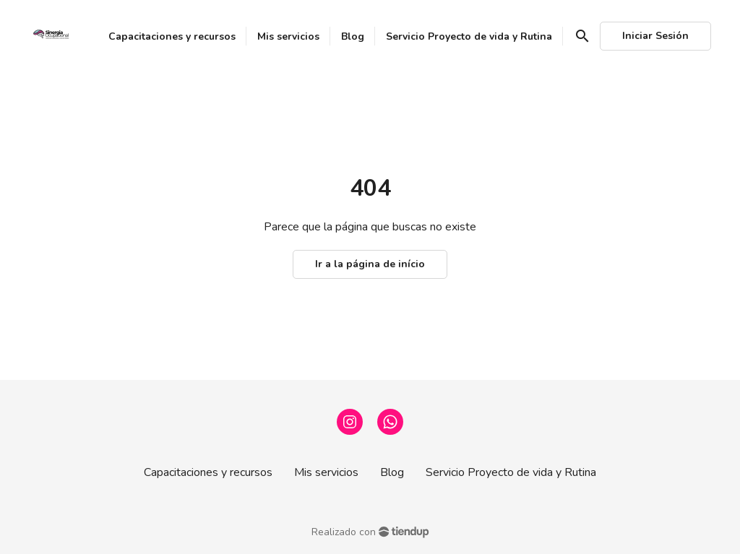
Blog (392, 472)
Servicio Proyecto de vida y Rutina (511, 472)
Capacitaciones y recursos (208, 472)
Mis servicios (326, 472)
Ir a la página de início (370, 264)
